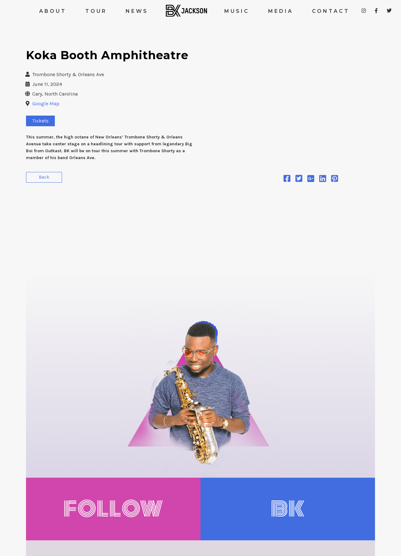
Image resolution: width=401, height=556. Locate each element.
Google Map (46, 104)
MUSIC (236, 11)
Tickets (40, 121)
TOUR (96, 11)
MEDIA (280, 11)
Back (44, 177)
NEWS (137, 11)
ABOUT (52, 11)
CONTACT (331, 11)
